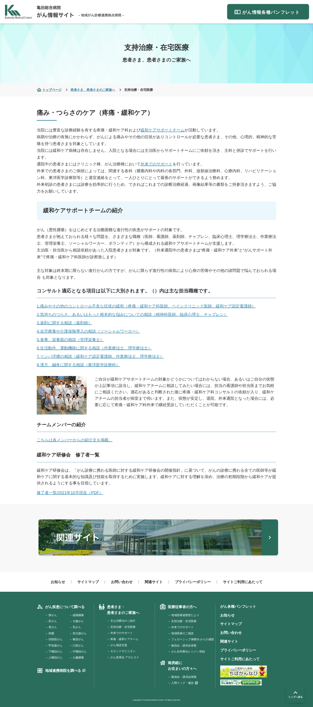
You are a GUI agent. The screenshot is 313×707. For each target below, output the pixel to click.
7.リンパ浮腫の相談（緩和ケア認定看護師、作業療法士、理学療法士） (100, 356)
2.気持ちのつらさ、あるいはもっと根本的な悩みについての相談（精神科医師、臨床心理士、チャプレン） (132, 314)
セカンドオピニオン (123, 651)
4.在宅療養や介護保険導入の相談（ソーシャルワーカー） (88, 331)
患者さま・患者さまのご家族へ (123, 610)
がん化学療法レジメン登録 (188, 651)
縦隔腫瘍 (78, 615)
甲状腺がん (55, 645)
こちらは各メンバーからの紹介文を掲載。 (75, 440)
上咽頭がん (55, 657)
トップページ (51, 89)
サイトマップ (88, 582)
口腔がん (78, 645)
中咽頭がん (80, 651)
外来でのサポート (156, 164)
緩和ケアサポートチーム (162, 130)
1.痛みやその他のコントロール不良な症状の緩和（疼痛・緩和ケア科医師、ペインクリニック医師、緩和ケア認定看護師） (146, 306)
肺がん (53, 615)
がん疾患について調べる (65, 607)
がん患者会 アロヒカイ (124, 657)
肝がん (53, 621)
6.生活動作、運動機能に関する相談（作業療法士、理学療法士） (94, 348)
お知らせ (58, 582)
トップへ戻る (295, 694)
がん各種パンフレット (238, 607)
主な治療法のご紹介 (123, 620)
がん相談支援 (118, 645)
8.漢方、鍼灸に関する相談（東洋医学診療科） (78, 365)
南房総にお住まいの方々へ (182, 666)
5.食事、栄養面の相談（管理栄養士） (70, 339)
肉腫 (51, 633)
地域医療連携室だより (185, 615)
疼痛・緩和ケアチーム (124, 639)
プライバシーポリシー (193, 582)
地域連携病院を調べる (63, 671)
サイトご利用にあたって (242, 582)
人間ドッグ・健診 (182, 682)
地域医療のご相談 (182, 633)
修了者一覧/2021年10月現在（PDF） (70, 492)
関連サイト (154, 582)
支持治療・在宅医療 (123, 626)
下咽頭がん (55, 651)
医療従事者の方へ (182, 607)
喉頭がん (78, 639)
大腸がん (78, 621)
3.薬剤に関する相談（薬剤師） (64, 323)
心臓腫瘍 (78, 657)
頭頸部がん (55, 639)
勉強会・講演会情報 (183, 645)
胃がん (53, 627)
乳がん (77, 627)
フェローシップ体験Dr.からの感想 (192, 639)
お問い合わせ (122, 582)
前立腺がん (80, 633)
